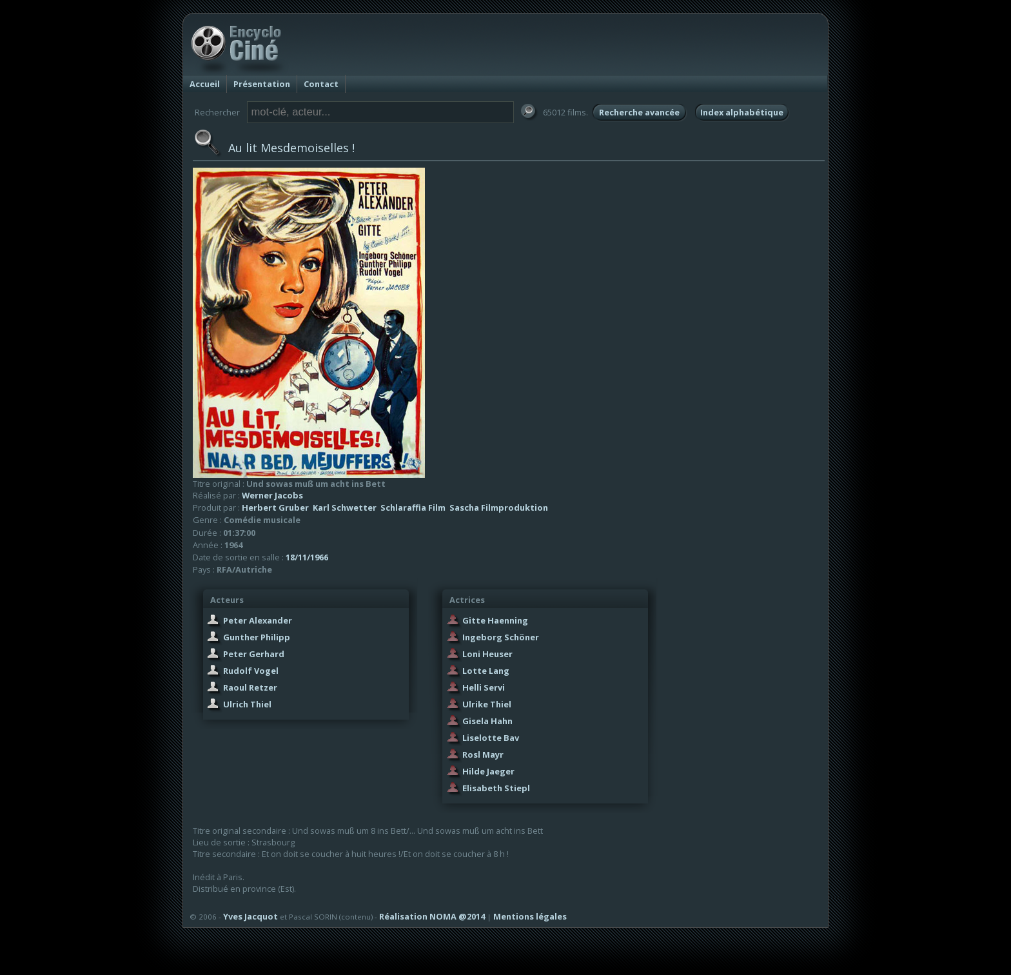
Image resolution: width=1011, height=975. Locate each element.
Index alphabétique (741, 112)
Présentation (261, 84)
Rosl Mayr (483, 754)
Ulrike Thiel (486, 704)
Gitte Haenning (495, 620)
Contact (321, 84)
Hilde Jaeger (488, 771)
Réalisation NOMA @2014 (432, 916)
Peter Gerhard (253, 654)
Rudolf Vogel (251, 670)
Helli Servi (483, 687)
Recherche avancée (639, 112)
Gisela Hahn (487, 721)
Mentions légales (530, 916)
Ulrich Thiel (247, 704)
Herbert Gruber (275, 507)
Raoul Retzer (250, 687)
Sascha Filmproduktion (498, 507)
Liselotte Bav (490, 738)
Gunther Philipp (256, 637)
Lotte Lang (485, 670)
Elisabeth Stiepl (496, 788)
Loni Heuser (487, 654)
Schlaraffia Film (413, 507)
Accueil (205, 84)
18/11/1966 (307, 557)
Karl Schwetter (345, 507)
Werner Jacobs (272, 495)
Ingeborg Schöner (500, 637)
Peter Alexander (257, 620)
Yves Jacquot (250, 916)
